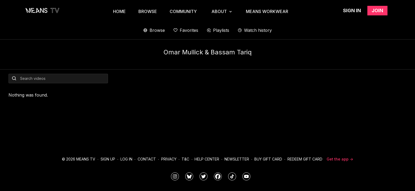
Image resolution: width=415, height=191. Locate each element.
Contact (147, 159)
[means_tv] (175, 176)
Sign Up (108, 159)
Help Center (207, 159)
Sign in (352, 10)
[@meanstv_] (232, 176)
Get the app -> (340, 159)
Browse (154, 30)
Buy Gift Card (268, 159)
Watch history (255, 30)
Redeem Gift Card (304, 159)
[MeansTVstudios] (189, 176)
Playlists (218, 30)
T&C (185, 159)
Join (377, 10)
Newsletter (236, 159)
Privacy (169, 159)
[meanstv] (218, 176)
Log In (126, 159)
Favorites (185, 30)
